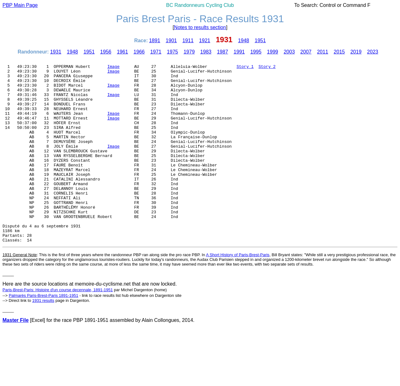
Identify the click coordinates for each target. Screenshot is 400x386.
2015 (339, 51)
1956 (106, 51)
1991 (239, 51)
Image (113, 68)
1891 (154, 40)
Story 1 (245, 68)
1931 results (43, 337)
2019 (356, 51)
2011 (322, 51)
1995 (256, 51)
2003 (289, 51)
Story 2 (267, 68)
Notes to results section (200, 27)
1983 (206, 51)
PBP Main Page (20, 5)
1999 (272, 51)
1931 (55, 51)
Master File (15, 356)
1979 (189, 51)
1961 (122, 51)
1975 (172, 51)
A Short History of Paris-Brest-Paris (237, 291)
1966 (139, 51)
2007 (306, 51)
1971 (156, 51)
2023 (372, 51)
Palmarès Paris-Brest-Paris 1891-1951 (43, 332)
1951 (260, 40)
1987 (222, 51)
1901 (171, 40)
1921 (204, 40)
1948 (243, 40)
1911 (188, 40)
